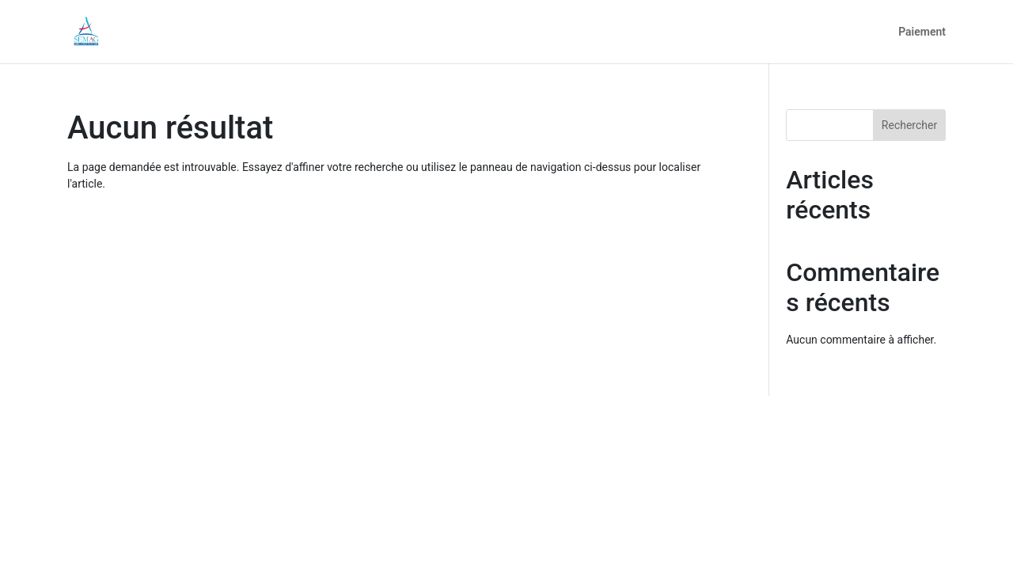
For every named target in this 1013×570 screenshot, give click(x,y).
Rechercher (909, 125)
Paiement (922, 32)
